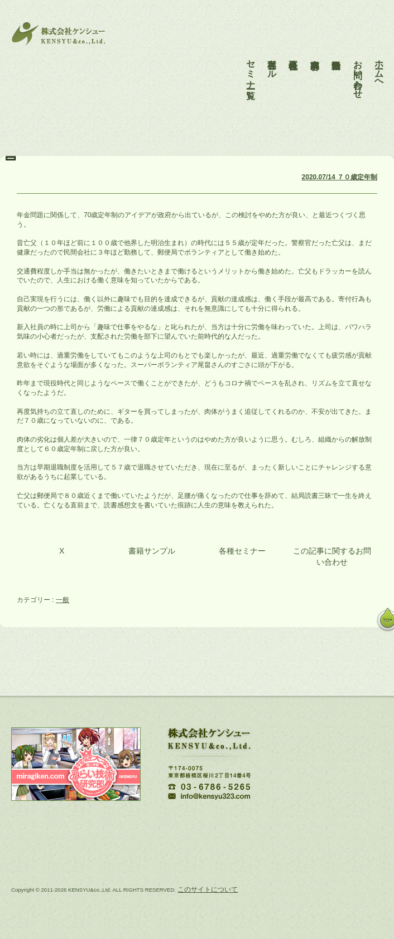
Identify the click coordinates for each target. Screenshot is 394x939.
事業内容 (315, 49)
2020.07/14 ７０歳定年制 (339, 177)
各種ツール (272, 59)
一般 (62, 600)
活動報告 (336, 49)
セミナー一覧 (251, 64)
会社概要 (293, 49)
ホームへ (379, 64)
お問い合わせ (358, 69)
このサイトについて (207, 889)
